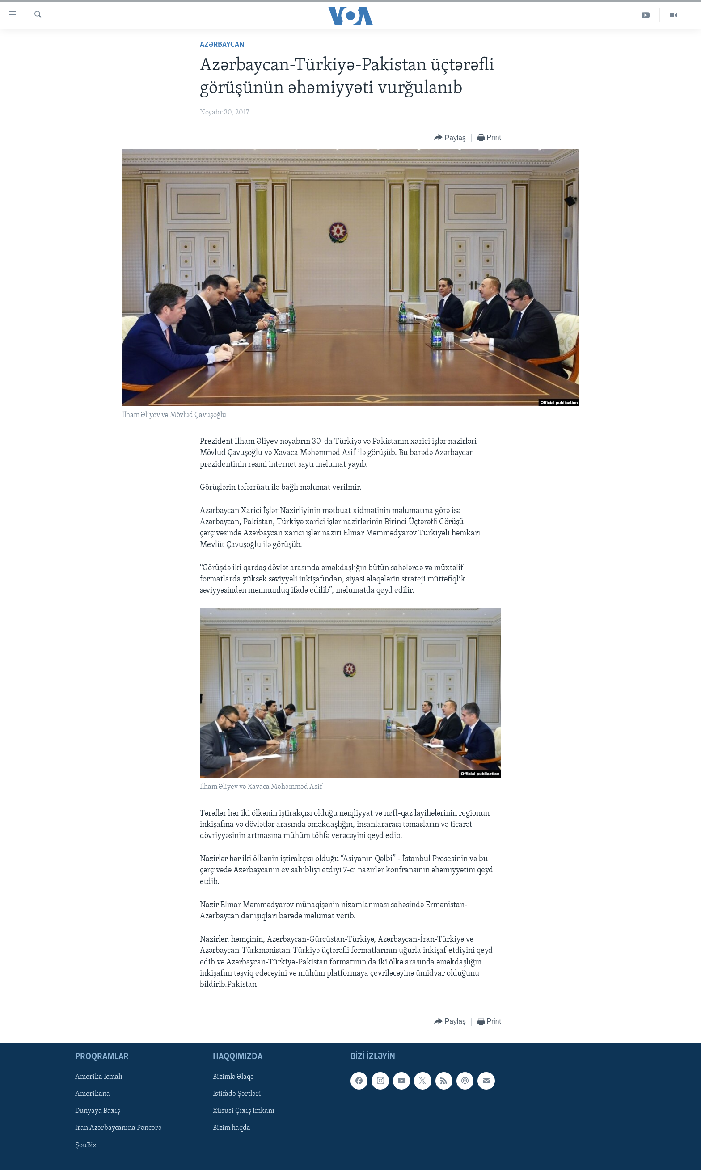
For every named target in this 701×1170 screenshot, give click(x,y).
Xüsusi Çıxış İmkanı (243, 1111)
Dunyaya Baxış (97, 1111)
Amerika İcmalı (98, 1077)
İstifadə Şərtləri (237, 1094)
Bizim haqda (231, 1128)
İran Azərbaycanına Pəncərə (118, 1128)
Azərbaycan (222, 45)
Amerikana (92, 1094)
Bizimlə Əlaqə (233, 1077)
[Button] (450, 138)
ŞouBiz (85, 1145)
